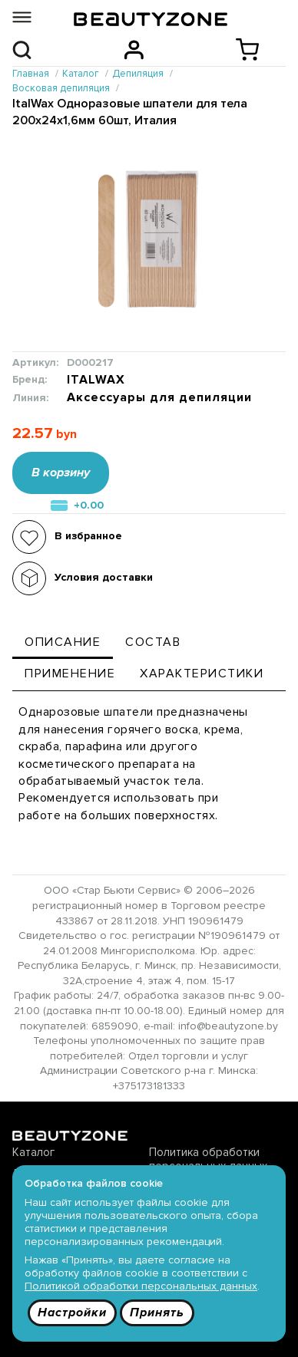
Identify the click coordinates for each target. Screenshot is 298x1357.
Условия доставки (104, 577)
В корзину (60, 472)
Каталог (33, 1152)
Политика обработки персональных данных (208, 1159)
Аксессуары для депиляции (159, 397)
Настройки (72, 1312)
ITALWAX (96, 380)
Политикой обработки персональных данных (141, 1286)
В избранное (88, 535)
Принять (157, 1312)
